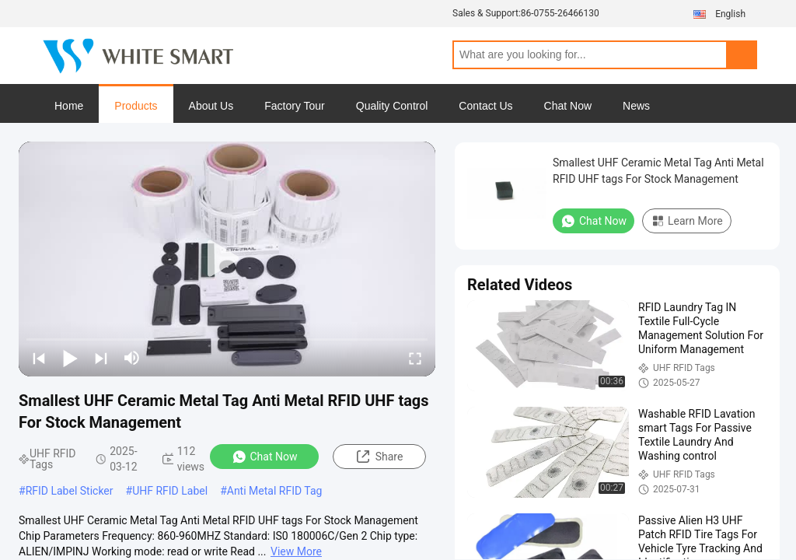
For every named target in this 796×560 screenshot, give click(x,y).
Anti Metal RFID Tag (275, 491)
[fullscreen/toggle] (415, 357)
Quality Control (392, 106)
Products (135, 106)
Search (741, 54)
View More (296, 551)
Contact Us (485, 106)
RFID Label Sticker (69, 491)
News (636, 106)
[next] (101, 357)
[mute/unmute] (132, 357)
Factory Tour (294, 106)
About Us (211, 106)
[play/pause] (70, 357)
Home (68, 106)
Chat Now (568, 106)
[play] (227, 259)
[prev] (38, 357)
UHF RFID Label (170, 491)
